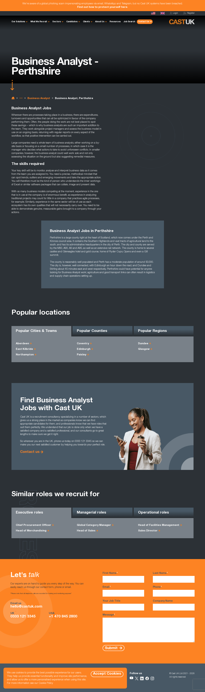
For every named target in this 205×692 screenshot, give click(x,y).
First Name (123, 577)
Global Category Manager (94, 525)
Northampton (25, 354)
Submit (112, 648)
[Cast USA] (153, 13)
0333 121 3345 (22, 616)
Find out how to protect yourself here (102, 7)
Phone (174, 591)
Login (174, 13)
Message (149, 627)
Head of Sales (86, 531)
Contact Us (143, 22)
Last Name (174, 577)
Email (123, 591)
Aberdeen (22, 343)
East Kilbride (24, 349)
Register (189, 13)
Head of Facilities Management (158, 525)
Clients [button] (86, 22)
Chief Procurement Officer (33, 525)
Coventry (83, 343)
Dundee (143, 343)
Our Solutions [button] (18, 22)
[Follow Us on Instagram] (152, 678)
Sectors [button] (56, 22)
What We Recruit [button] (38, 22)
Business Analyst (38, 98)
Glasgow (144, 349)
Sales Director (148, 531)
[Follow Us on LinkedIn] (142, 678)
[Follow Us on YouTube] (131, 678)
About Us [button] (99, 22)
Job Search (129, 22)
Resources (115, 22)
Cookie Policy (46, 683)
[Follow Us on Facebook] (147, 678)
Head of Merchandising (31, 531)
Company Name (174, 605)
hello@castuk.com (26, 607)
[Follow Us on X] (136, 678)
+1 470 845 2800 (63, 616)
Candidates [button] (72, 22)
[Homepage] (162, 13)
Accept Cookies (107, 674)
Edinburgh (83, 349)
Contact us (30, 452)
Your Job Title (123, 605)
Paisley (81, 354)
